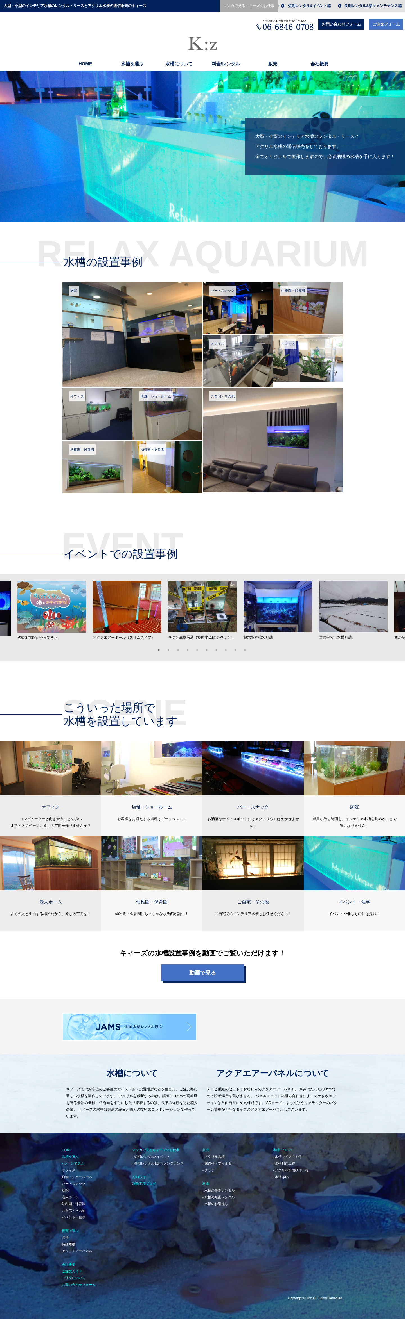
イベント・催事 (74, 1214)
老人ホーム (70, 1194)
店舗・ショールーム (77, 1174)
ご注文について (74, 1275)
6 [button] (210, 647)
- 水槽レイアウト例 (287, 1154)
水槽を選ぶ (132, 63)
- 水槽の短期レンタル (218, 1194)
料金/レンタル (226, 63)
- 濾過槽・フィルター (218, 1160)
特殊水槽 (68, 1241)
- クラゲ (208, 1167)
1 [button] (162, 647)
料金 (205, 1181)
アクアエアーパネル (77, 1248)
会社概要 (319, 63)
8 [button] (229, 647)
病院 (65, 1187)
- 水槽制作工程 (284, 1160)
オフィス (68, 1167)
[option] (202, 609)
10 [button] (248, 647)
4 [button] (191, 647)
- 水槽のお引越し (215, 1201)
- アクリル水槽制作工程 (291, 1167)
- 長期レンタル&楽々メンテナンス (158, 1160)
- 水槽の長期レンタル (218, 1187)
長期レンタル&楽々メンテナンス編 (373, 6)
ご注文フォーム (386, 24)
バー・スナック (74, 1181)
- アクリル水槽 (213, 1154)
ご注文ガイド (72, 1268)
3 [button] (181, 647)
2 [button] (172, 647)
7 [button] (219, 647)
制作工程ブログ (144, 1181)
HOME (85, 63)
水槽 (65, 1234)
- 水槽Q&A (281, 1174)
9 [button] (239, 647)
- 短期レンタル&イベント (151, 1154)
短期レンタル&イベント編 (309, 6)
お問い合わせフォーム (341, 24)
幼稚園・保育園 (74, 1201)
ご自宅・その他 (74, 1208)
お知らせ (139, 1174)
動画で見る (202, 970)
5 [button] (200, 647)
